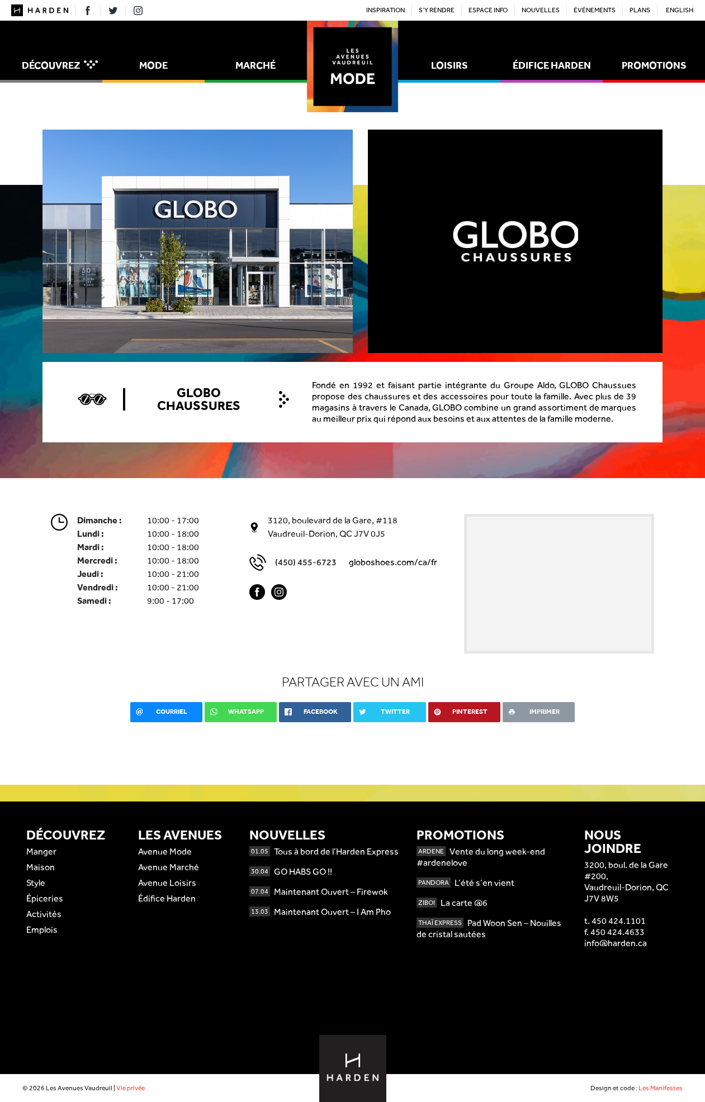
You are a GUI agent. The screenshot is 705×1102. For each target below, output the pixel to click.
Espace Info (488, 10)
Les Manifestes (660, 1088)
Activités (43, 914)
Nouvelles (541, 10)
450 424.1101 (619, 920)
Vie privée (130, 1088)
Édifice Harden (552, 65)
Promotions (654, 65)
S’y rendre (437, 10)
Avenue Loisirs (167, 882)
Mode (153, 65)
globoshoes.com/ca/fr (393, 562)
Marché (255, 65)
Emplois (42, 929)
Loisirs (449, 65)
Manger (41, 851)
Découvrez (59, 65)
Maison (40, 867)
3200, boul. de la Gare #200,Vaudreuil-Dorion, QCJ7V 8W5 (626, 882)
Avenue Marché (168, 867)
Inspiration (385, 10)
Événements (595, 10)
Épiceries (44, 898)
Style (35, 882)
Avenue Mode (165, 851)
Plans (640, 10)
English (680, 10)
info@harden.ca (615, 943)
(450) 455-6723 (306, 562)
